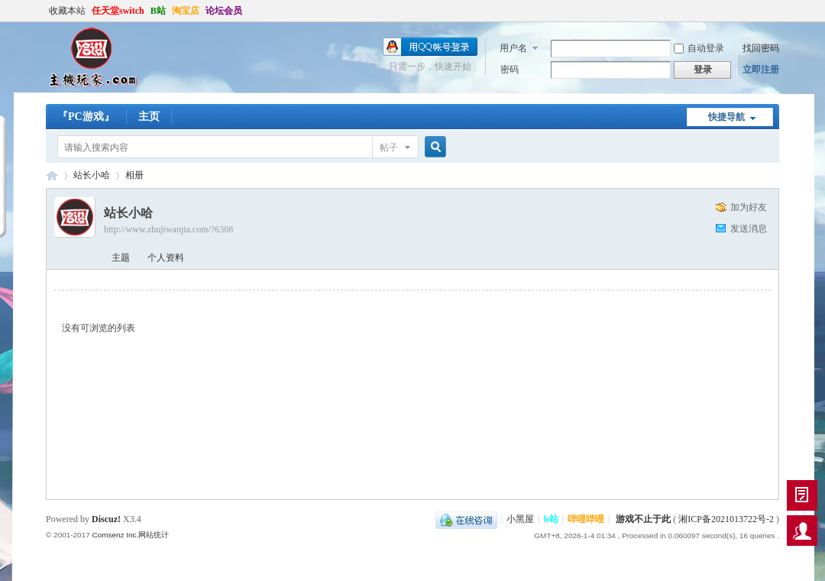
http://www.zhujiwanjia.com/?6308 (168, 229)
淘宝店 (185, 10)
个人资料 (165, 257)
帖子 (389, 147)
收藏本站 (67, 10)
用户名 (513, 48)
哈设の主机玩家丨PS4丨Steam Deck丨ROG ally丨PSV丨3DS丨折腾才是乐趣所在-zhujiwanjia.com (52, 175)
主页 (149, 116)
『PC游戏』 (86, 116)
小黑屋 (520, 519)
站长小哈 (91, 175)
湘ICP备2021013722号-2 (726, 519)
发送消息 (748, 228)
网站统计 (153, 535)
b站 (551, 519)
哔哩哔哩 (586, 519)
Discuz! (106, 519)
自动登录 (699, 48)
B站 (158, 10)
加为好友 (748, 207)
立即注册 (760, 69)
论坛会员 (223, 10)
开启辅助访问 (775, 11)
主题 (121, 257)
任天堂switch (118, 10)
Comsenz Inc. (115, 535)
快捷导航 (726, 117)
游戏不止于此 (643, 519)
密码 (509, 69)
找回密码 (760, 48)
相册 (134, 175)
